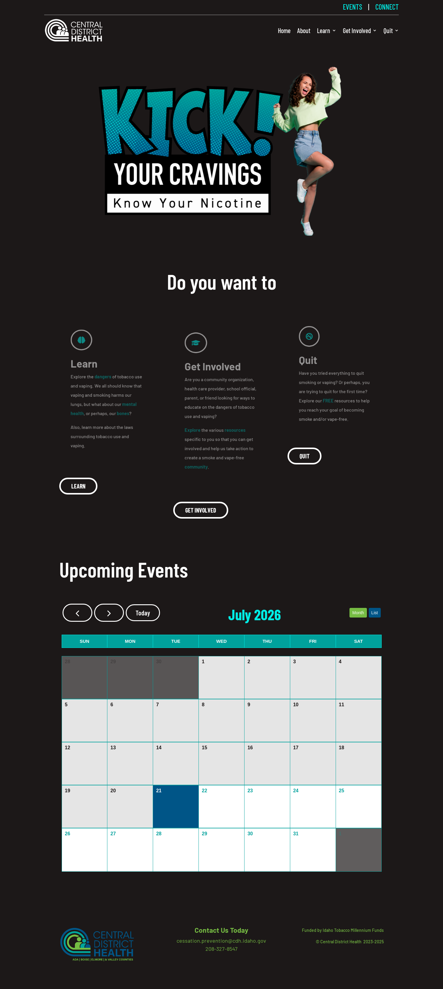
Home (284, 30)
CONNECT (387, 6)
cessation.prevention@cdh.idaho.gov (221, 940)
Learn (323, 30)
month (358, 612)
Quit (388, 30)
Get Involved (357, 30)
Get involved (200, 510)
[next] (109, 612)
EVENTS (352, 6)
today (143, 613)
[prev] (77, 612)
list (374, 612)
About (303, 30)
